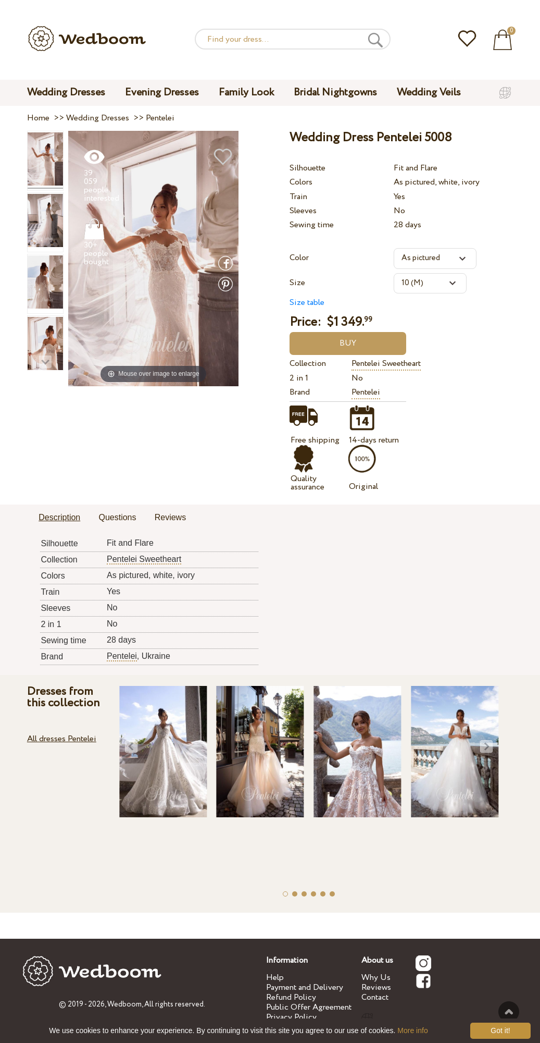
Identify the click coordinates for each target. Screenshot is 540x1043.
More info (412, 1030)
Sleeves (303, 211)
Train (298, 197)
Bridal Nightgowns (335, 92)
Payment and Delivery (304, 987)
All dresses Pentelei (61, 739)
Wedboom (124, 1004)
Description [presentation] (59, 517)
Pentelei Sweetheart (386, 364)
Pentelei (365, 392)
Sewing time (312, 225)
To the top (508, 1011)
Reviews (376, 987)
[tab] (59, 518)
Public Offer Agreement (308, 1007)
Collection (308, 364)
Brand (300, 392)
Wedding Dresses (66, 92)
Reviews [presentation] (170, 517)
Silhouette (307, 168)
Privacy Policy (291, 1017)
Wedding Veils (429, 92)
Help (275, 978)
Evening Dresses (162, 92)
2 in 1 (299, 378)
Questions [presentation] (117, 517)
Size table (307, 303)
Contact (374, 997)
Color (299, 258)
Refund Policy (291, 997)
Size (297, 283)
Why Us (376, 978)
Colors (301, 182)
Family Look (246, 92)
